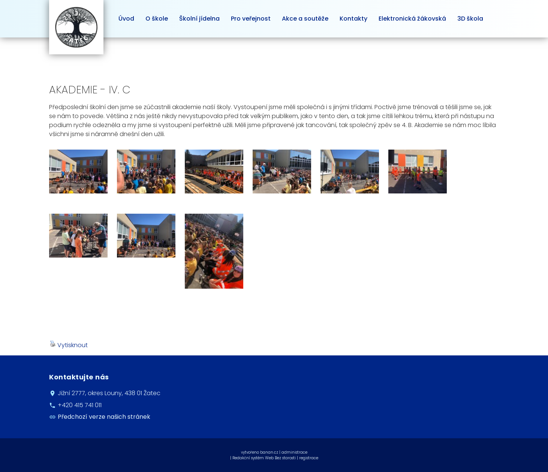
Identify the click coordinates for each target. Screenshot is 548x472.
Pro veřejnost (251, 18)
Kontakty (353, 18)
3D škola (470, 18)
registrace (308, 458)
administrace (294, 452)
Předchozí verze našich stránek (104, 416)
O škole (156, 18)
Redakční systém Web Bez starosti (264, 458)
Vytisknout (69, 345)
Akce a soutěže (305, 18)
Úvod (126, 18)
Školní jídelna (199, 18)
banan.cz (269, 452)
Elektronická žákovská (412, 18)
